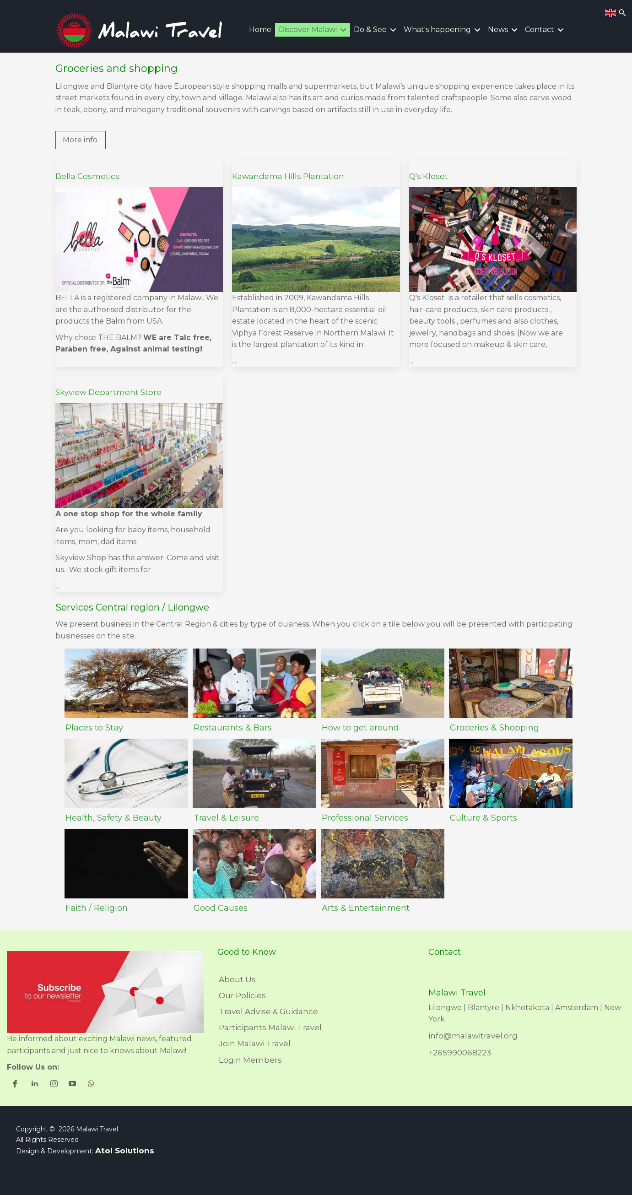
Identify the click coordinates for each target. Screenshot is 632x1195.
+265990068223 (459, 1052)
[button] (80, 140)
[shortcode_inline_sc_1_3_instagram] (54, 1084)
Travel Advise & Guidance (268, 1011)
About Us (237, 979)
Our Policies (242, 995)
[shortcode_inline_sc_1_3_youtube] (73, 1084)
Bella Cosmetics (87, 176)
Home (260, 29)
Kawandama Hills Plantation (288, 176)
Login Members (250, 1060)
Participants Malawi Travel (270, 1027)
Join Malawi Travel (255, 1043)
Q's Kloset (428, 176)
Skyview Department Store (108, 392)
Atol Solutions (124, 1150)
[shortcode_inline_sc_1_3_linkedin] (35, 1084)
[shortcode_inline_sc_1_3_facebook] (16, 1084)
